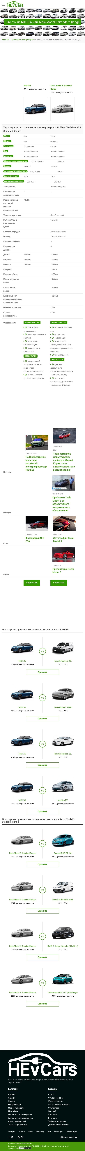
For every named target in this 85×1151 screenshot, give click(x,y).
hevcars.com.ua (39, 1146)
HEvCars (5, 40)
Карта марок (58, 1131)
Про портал (11, 1131)
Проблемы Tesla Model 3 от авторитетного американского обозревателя (61, 504)
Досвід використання (58, 1124)
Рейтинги (52, 1118)
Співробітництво (71, 1131)
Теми (49, 1131)
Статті (51, 1094)
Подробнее (31, 583)
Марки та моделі (16, 1108)
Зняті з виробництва (17, 1124)
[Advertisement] (42, 63)
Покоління (13, 1111)
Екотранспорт (14, 1104)
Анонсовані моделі (17, 1121)
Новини (11, 1101)
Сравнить (42, 672)
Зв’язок (30, 1131)
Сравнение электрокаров (22, 40)
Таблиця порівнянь (57, 1121)
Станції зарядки (55, 1098)
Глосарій (52, 1111)
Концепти (52, 1114)
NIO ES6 (27, 85)
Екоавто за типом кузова (20, 1114)
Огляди (11, 1098)
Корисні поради (55, 1101)
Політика (22, 1131)
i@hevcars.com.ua (69, 1137)
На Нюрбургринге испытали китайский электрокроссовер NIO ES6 (36, 463)
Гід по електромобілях (58, 1104)
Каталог (12, 1094)
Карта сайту (40, 1131)
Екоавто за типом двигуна (20, 1118)
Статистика (53, 1108)
